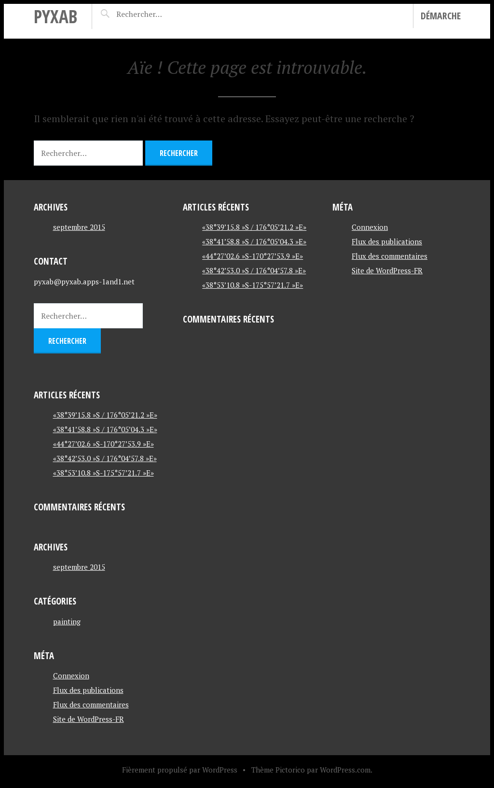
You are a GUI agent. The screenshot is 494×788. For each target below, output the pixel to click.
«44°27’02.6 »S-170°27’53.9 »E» (103, 444)
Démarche (441, 15)
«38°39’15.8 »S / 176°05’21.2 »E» (105, 415)
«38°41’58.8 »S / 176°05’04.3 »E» (105, 429)
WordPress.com (345, 769)
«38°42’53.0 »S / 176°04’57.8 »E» (105, 458)
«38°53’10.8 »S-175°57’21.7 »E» (103, 473)
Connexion (71, 675)
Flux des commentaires (91, 704)
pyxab (55, 16)
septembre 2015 (79, 227)
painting (67, 621)
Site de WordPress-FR (88, 719)
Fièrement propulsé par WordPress (179, 769)
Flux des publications (88, 690)
